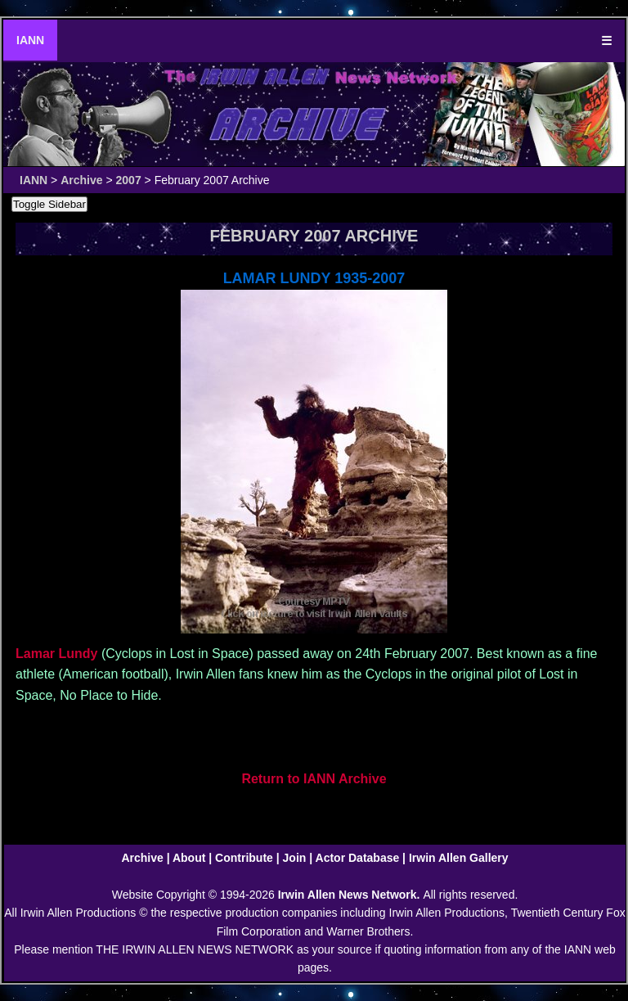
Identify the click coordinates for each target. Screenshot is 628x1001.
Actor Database (358, 857)
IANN (30, 40)
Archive (81, 180)
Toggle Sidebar (49, 204)
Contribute (244, 857)
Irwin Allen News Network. (351, 894)
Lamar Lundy (56, 654)
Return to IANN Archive (313, 779)
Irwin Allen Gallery (459, 857)
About (189, 857)
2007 (128, 180)
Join (295, 857)
